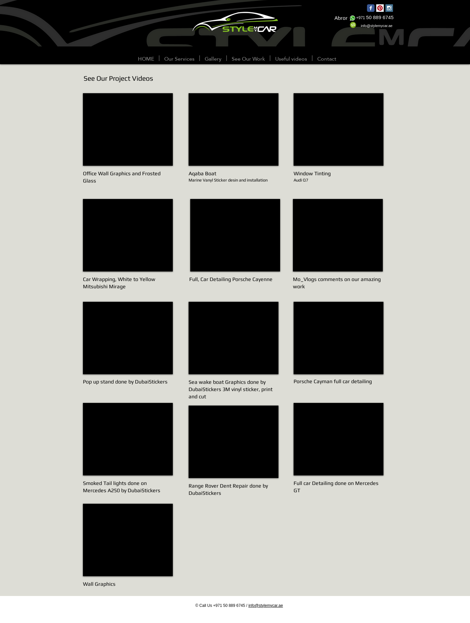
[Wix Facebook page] (371, 8)
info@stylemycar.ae (265, 605)
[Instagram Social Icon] (389, 8)
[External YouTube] (128, 129)
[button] (213, 58)
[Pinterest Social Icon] (380, 8)
